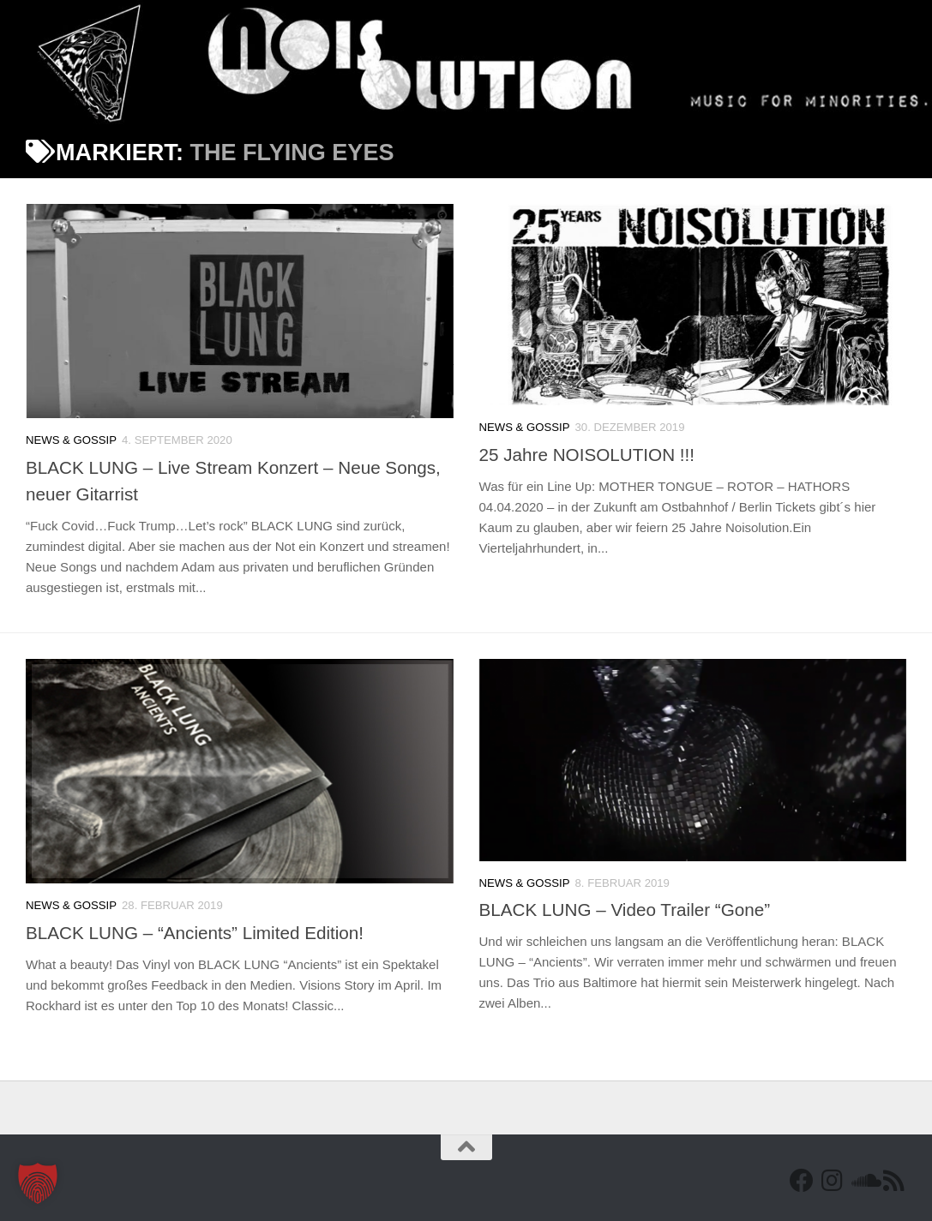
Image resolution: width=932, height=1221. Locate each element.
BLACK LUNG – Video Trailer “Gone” (625, 909)
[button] (37, 1183)
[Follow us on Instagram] (833, 1181)
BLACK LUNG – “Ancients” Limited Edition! (195, 933)
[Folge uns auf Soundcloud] (863, 1181)
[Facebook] (802, 1181)
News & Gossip (71, 440)
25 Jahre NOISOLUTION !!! (587, 454)
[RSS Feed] (894, 1181)
